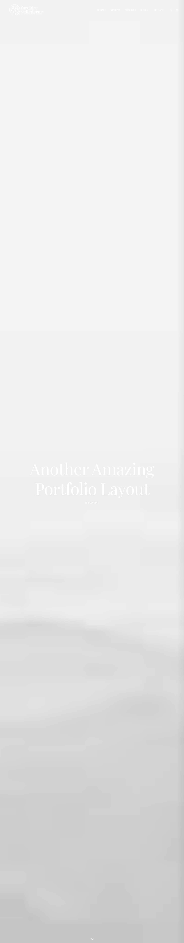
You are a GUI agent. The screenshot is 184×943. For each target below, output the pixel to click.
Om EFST (101, 10)
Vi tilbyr (115, 10)
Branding (94, 499)
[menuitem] (101, 10)
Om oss (145, 10)
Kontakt (159, 10)
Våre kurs (130, 10)
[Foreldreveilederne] (22, 9)
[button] (172, 10)
